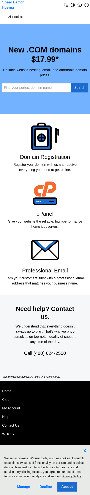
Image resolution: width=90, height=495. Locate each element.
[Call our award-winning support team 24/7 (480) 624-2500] (79, 5)
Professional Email (45, 270)
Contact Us (10, 425)
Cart (5, 399)
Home (6, 391)
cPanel (44, 214)
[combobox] (36, 87)
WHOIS (8, 434)
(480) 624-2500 (49, 353)
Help (5, 417)
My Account (11, 408)
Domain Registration (45, 157)
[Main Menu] (16, 17)
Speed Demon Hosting (13, 4)
